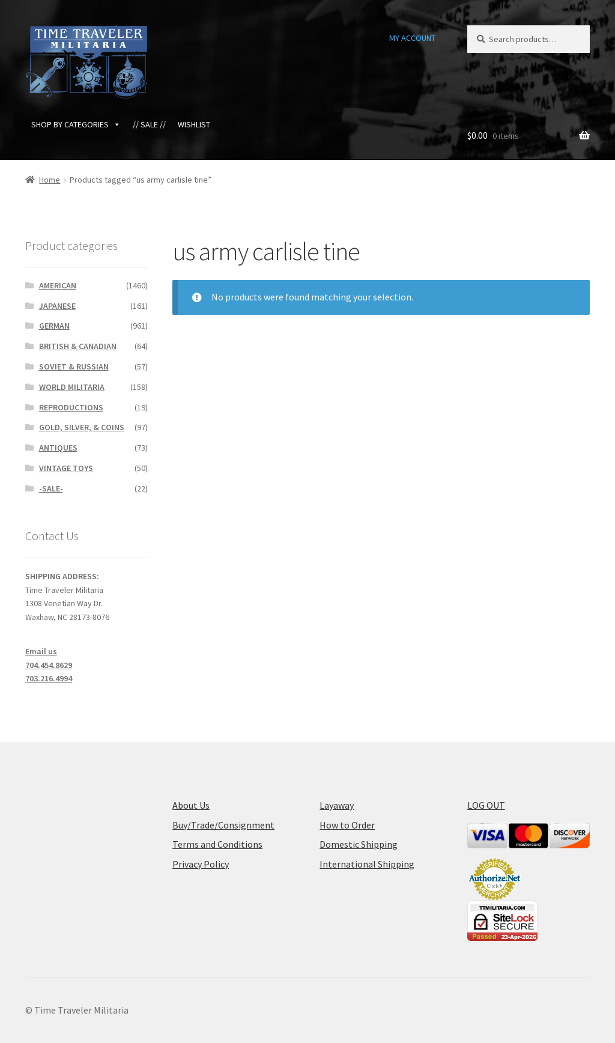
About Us (191, 805)
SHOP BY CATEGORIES (76, 124)
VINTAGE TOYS (66, 468)
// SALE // (149, 124)
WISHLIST (194, 124)
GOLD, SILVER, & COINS (81, 427)
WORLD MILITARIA (72, 387)
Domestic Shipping (359, 844)
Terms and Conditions (217, 844)
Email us (41, 651)
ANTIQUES (58, 447)
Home (49, 179)
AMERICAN (57, 285)
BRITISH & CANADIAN (78, 346)
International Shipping (367, 864)
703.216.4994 (48, 678)
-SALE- (51, 488)
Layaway (337, 805)
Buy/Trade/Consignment (223, 825)
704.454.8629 (48, 665)
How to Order (347, 825)
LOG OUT (486, 805)
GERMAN (54, 325)
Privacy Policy (200, 864)
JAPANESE (57, 305)
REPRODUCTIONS (71, 407)
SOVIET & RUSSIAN (74, 366)
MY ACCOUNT (412, 37)
